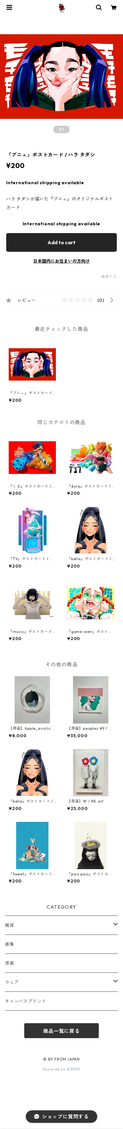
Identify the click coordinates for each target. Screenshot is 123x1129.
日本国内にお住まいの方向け (61, 261)
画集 (9, 944)
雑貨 (9, 925)
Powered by (61, 1069)
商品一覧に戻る (61, 1031)
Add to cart (61, 242)
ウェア (12, 982)
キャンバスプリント (25, 1001)
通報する (109, 276)
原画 (9, 963)
